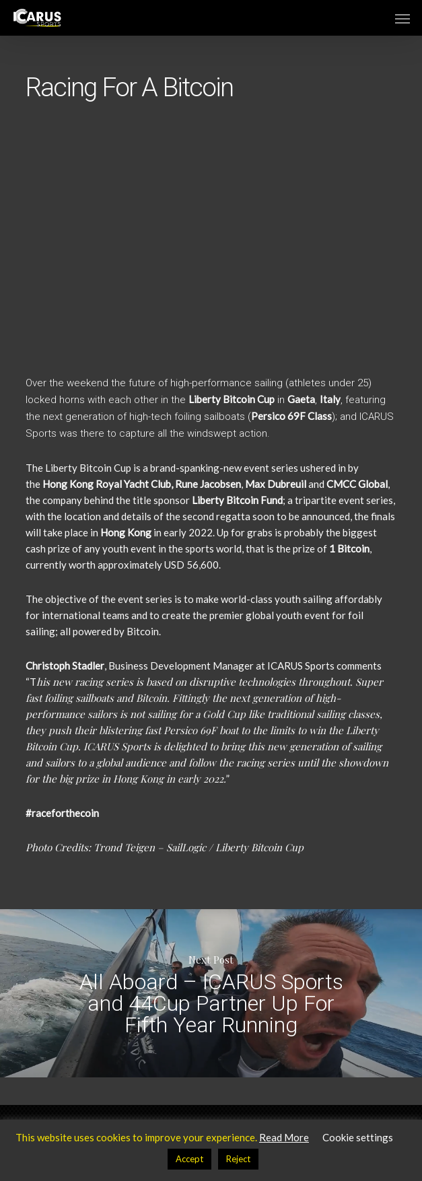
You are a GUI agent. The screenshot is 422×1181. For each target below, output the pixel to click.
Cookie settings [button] (357, 1137)
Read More (284, 1137)
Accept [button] (189, 1158)
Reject (238, 1158)
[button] (402, 18)
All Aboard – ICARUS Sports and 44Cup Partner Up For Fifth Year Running (211, 993)
